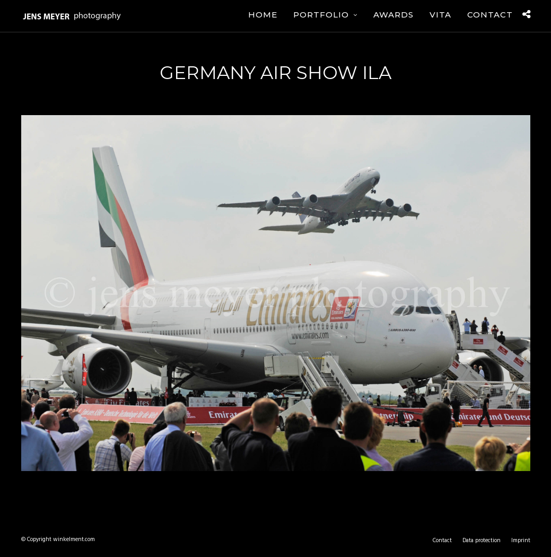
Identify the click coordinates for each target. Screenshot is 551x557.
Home (262, 15)
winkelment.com (74, 539)
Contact (490, 15)
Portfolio (321, 15)
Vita (440, 15)
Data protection (481, 540)
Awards (393, 15)
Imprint (520, 540)
